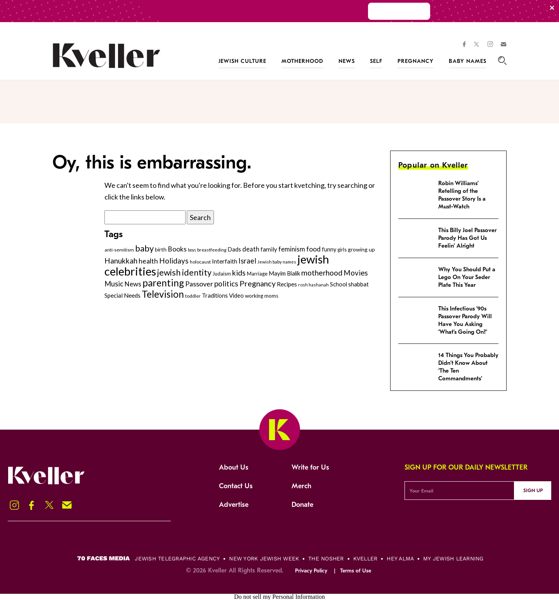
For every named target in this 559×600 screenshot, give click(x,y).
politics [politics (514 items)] (226, 283)
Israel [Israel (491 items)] (247, 261)
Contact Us (236, 486)
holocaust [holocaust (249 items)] (200, 262)
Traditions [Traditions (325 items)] (215, 295)
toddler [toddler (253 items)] (193, 296)
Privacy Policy (311, 570)
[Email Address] (459, 490)
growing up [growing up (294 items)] (361, 249)
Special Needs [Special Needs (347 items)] (122, 295)
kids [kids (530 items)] (239, 272)
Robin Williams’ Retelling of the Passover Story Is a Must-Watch (462, 195)
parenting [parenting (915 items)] (163, 282)
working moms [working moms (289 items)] (261, 296)
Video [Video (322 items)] (236, 295)
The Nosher (326, 558)
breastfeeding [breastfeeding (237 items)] (211, 250)
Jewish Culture (242, 61)
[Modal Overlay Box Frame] (279, 11)
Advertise (233, 505)
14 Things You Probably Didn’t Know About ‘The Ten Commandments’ (468, 367)
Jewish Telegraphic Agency (177, 558)
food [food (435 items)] (313, 249)
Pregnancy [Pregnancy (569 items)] (258, 283)
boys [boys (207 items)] (192, 249)
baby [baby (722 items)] (144, 248)
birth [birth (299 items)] (161, 249)
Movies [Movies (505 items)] (356, 273)
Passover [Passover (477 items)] (199, 283)
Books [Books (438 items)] (177, 249)
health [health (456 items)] (148, 261)
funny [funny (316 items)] (329, 249)
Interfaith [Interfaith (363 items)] (224, 261)
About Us (233, 467)
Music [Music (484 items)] (113, 283)
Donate (302, 505)
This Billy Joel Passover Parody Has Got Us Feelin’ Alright (467, 238)
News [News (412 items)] (133, 284)
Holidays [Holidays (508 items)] (174, 260)
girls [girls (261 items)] (342, 249)
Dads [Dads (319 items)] (234, 249)
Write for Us (310, 467)
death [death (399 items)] (250, 249)
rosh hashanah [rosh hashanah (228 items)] (313, 284)
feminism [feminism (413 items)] (291, 249)
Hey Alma (400, 558)
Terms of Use (355, 570)
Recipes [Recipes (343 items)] (287, 284)
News (347, 61)
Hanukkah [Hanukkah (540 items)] (120, 260)
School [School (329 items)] (338, 284)
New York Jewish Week (264, 558)
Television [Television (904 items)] (163, 294)
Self (376, 61)
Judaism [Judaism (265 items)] (222, 274)
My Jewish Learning (453, 558)
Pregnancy (416, 61)
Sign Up (533, 490)
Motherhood (302, 61)
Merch (301, 486)
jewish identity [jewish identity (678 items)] (184, 272)
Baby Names (467, 61)
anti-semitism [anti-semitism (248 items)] (119, 250)
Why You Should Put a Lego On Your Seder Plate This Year (466, 277)
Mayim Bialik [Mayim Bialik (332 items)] (284, 273)
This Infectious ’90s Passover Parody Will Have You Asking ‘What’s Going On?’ (465, 320)
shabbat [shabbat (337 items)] (358, 284)
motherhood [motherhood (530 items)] (321, 272)
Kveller (365, 558)
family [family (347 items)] (268, 249)
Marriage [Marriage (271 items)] (257, 274)
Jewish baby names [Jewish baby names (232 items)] (276, 261)
